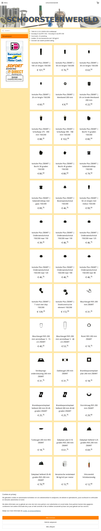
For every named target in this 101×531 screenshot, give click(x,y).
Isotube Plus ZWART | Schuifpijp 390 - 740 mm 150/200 (65, 132)
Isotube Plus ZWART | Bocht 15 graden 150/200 (89, 132)
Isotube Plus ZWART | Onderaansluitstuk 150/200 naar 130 (65, 235)
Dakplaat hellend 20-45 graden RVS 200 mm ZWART (41, 477)
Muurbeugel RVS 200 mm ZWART (89, 303)
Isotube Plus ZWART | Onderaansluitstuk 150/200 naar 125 (89, 235)
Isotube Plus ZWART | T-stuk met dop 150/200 (41, 305)
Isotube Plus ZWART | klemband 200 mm (65, 95)
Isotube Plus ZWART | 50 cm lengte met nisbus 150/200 (89, 201)
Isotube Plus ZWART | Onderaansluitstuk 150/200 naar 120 (41, 270)
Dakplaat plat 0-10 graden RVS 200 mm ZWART (64, 443)
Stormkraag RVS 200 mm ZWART (89, 406)
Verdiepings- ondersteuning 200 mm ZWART (41, 374)
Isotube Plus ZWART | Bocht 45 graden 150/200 (65, 166)
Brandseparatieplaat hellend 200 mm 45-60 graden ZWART (65, 408)
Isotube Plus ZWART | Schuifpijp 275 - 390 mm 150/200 (41, 132)
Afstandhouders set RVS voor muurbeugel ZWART (41, 512)
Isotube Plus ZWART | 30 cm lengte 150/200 (89, 64)
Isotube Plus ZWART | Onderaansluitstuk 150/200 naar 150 (41, 235)
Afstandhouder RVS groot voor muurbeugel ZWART (64, 512)
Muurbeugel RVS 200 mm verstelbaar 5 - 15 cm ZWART (41, 339)
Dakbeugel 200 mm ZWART (65, 372)
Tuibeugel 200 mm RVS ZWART (41, 441)
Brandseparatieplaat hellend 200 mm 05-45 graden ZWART (41, 408)
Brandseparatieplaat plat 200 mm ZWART (89, 372)
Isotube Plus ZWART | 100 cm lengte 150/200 (40, 64)
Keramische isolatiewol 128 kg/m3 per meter (89, 510)
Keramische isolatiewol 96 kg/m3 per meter (65, 475)
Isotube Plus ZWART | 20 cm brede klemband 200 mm (89, 97)
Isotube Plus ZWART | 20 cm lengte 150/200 (41, 95)
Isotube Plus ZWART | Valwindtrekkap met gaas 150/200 (41, 201)
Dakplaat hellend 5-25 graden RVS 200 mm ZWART (89, 443)
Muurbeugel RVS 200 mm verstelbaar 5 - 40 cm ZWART (65, 339)
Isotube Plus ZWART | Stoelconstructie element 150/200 (65, 305)
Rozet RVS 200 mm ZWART (89, 337)
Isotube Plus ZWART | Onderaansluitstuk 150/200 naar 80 (89, 270)
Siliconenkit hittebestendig (89, 475)
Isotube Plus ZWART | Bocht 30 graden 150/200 (41, 166)
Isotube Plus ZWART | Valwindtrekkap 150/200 (89, 166)
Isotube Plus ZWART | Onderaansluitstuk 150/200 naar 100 (65, 270)
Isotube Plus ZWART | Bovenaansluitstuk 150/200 (65, 201)
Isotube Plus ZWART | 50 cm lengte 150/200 (65, 64)
